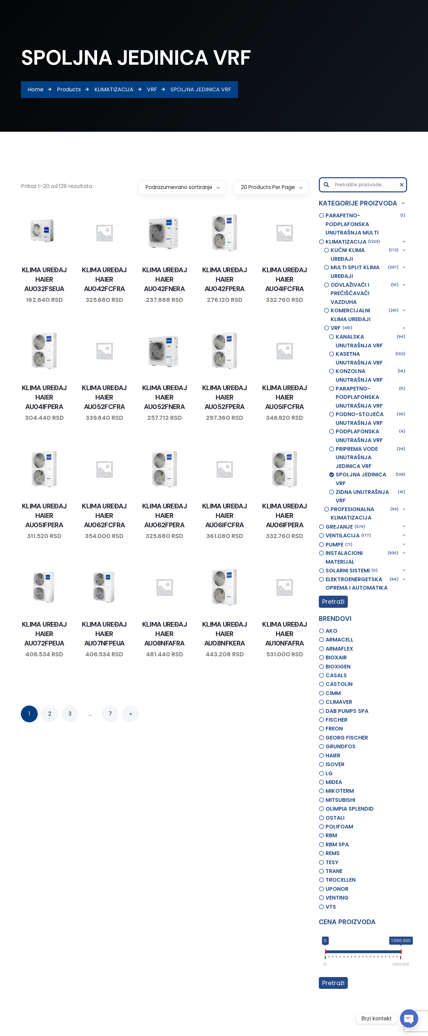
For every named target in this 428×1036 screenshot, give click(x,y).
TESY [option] (332, 862)
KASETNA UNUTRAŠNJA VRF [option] (371, 358)
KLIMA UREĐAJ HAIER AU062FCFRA (104, 515)
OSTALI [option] (335, 818)
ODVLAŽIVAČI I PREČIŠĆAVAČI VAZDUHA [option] (365, 293)
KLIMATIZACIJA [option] (353, 242)
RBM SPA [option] (337, 844)
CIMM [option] (333, 693)
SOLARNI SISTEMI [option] (352, 570)
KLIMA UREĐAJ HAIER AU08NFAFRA (164, 634)
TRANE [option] (334, 871)
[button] (363, 203)
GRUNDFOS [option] (341, 746)
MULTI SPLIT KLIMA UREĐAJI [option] (365, 271)
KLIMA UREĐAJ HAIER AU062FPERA (164, 515)
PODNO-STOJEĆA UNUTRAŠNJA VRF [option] (371, 418)
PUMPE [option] (339, 544)
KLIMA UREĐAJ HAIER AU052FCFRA (104, 397)
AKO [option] (331, 631)
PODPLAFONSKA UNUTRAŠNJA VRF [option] (371, 435)
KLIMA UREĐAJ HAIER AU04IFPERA (44, 397)
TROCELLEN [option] (341, 880)
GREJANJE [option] (345, 527)
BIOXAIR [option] (336, 657)
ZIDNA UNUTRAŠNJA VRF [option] (371, 496)
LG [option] (329, 773)
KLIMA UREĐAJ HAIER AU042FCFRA (104, 279)
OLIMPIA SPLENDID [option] (350, 809)
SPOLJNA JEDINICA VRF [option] (371, 478)
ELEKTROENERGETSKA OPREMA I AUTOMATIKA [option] (362, 583)
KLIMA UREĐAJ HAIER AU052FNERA (164, 397)
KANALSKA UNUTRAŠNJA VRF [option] (371, 341)
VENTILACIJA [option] (348, 535)
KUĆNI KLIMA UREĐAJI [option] (365, 254)
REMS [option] (333, 853)
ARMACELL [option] (340, 639)
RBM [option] (331, 835)
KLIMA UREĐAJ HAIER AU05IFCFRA (284, 397)
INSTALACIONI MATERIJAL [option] (362, 557)
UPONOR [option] (337, 889)
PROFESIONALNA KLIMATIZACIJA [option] (365, 513)
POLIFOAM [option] (339, 826)
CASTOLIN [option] (339, 684)
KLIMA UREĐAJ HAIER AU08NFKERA (224, 634)
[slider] (325, 953)
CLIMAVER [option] (339, 702)
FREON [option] (334, 728)
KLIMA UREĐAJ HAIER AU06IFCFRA (224, 515)
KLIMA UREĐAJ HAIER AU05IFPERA (44, 515)
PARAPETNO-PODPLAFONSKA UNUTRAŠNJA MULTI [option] (366, 224)
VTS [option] (331, 907)
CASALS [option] (336, 675)
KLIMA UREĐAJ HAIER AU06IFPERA (284, 515)
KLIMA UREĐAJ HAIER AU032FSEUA (44, 279)
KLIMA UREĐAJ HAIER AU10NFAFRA (284, 634)
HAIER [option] (333, 755)
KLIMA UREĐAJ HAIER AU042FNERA (164, 279)
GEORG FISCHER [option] (347, 738)
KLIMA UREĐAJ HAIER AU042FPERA (224, 279)
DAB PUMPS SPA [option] (347, 711)
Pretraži (333, 601)
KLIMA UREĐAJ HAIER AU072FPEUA (44, 634)
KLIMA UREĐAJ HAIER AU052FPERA (224, 397)
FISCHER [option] (336, 720)
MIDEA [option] (334, 782)
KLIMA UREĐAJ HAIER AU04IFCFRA (284, 279)
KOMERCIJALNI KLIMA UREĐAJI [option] (365, 314)
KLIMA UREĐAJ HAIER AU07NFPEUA (104, 634)
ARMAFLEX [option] (339, 649)
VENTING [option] (337, 898)
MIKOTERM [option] (340, 791)
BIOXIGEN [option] (338, 666)
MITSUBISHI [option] (340, 800)
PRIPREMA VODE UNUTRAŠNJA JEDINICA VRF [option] (371, 457)
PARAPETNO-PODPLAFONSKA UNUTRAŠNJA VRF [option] (371, 397)
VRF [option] (342, 328)
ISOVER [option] (335, 764)
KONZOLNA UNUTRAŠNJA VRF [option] (371, 375)
